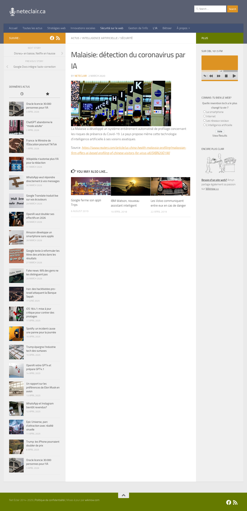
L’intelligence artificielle (219, 125)
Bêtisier (167, 28)
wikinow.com (92, 500)
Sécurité (126, 38)
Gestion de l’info (138, 28)
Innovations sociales (83, 28)
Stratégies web (56, 28)
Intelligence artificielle (100, 38)
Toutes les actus (32, 28)
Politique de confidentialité (50, 500)
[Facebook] (52, 38)
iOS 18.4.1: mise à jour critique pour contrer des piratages (40, 312)
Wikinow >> (212, 188)
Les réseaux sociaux (217, 120)
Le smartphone (215, 112)
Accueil (13, 28)
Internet (211, 116)
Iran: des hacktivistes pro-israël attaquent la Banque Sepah (41, 292)
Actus (75, 38)
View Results (219, 135)
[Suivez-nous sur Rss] (58, 38)
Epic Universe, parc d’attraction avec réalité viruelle (39, 425)
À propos (182, 28)
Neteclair (81, 75)
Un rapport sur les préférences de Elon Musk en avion (43, 387)
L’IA (155, 28)
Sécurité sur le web (111, 28)
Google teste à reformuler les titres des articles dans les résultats (43, 254)
